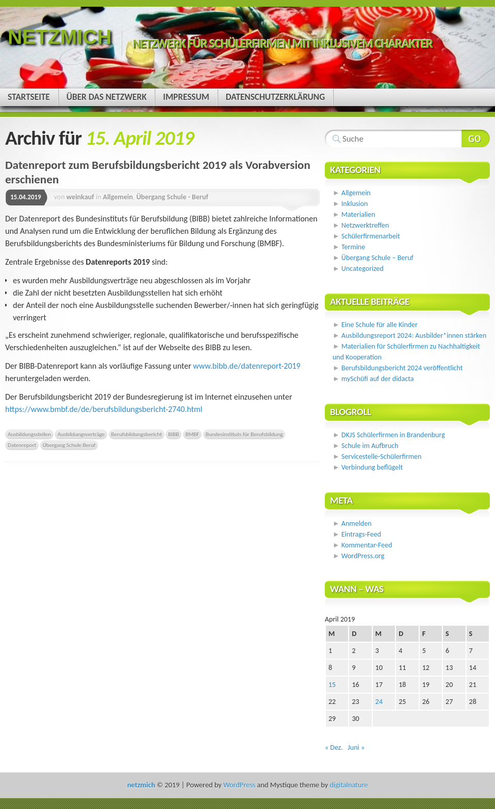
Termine (353, 247)
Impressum (186, 97)
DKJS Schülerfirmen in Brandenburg (393, 435)
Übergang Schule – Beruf (377, 257)
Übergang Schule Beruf (69, 445)
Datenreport (22, 445)
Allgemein (118, 197)
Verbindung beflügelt (372, 467)
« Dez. (334, 747)
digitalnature (348, 784)
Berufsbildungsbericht (136, 434)
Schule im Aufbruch (370, 445)
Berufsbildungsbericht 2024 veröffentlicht (402, 368)
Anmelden (356, 523)
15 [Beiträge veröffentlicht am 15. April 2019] (332, 684)
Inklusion (354, 203)
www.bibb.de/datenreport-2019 (246, 366)
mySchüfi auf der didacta (377, 378)
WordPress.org (362, 556)
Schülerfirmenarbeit (370, 236)
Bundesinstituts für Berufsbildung (244, 434)
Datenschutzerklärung (275, 97)
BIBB (173, 434)
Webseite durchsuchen (475, 138)
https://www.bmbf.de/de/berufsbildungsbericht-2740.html (104, 409)
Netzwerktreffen (365, 225)
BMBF (193, 434)
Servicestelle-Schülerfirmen (381, 456)
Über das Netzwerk (107, 97)
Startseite (29, 97)
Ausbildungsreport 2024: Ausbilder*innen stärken (413, 335)
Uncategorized (362, 268)
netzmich (59, 37)
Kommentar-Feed (366, 545)
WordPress (239, 784)
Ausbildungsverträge (81, 434)
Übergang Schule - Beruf (172, 197)
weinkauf (80, 197)
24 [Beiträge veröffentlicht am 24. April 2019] (379, 701)
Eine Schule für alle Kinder (379, 324)
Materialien (358, 214)
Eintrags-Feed (361, 534)
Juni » (356, 747)
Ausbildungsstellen (29, 434)
